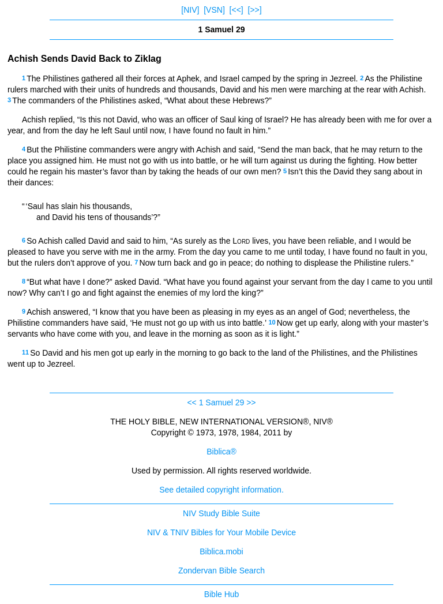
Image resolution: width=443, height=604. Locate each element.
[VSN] (214, 9)
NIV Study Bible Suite (221, 513)
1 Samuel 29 (222, 402)
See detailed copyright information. (221, 489)
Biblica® (221, 451)
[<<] (236, 9)
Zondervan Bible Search (221, 570)
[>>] (255, 9)
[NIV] (190, 9)
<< (191, 402)
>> (251, 402)
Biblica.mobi (221, 551)
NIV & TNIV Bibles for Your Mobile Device (221, 532)
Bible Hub (221, 594)
